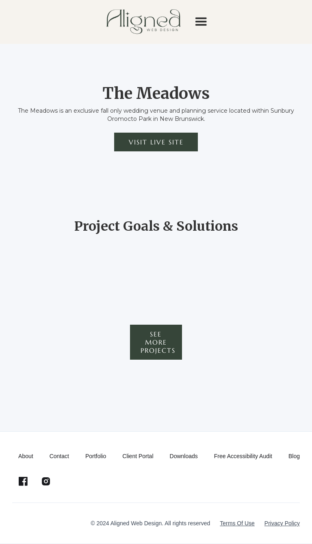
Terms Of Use (237, 523)
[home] (139, 22)
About (25, 456)
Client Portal (137, 456)
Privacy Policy (282, 523)
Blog (294, 456)
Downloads (184, 456)
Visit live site (156, 142)
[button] (201, 22)
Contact (59, 456)
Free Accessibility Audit (243, 456)
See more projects (158, 342)
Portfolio (95, 456)
